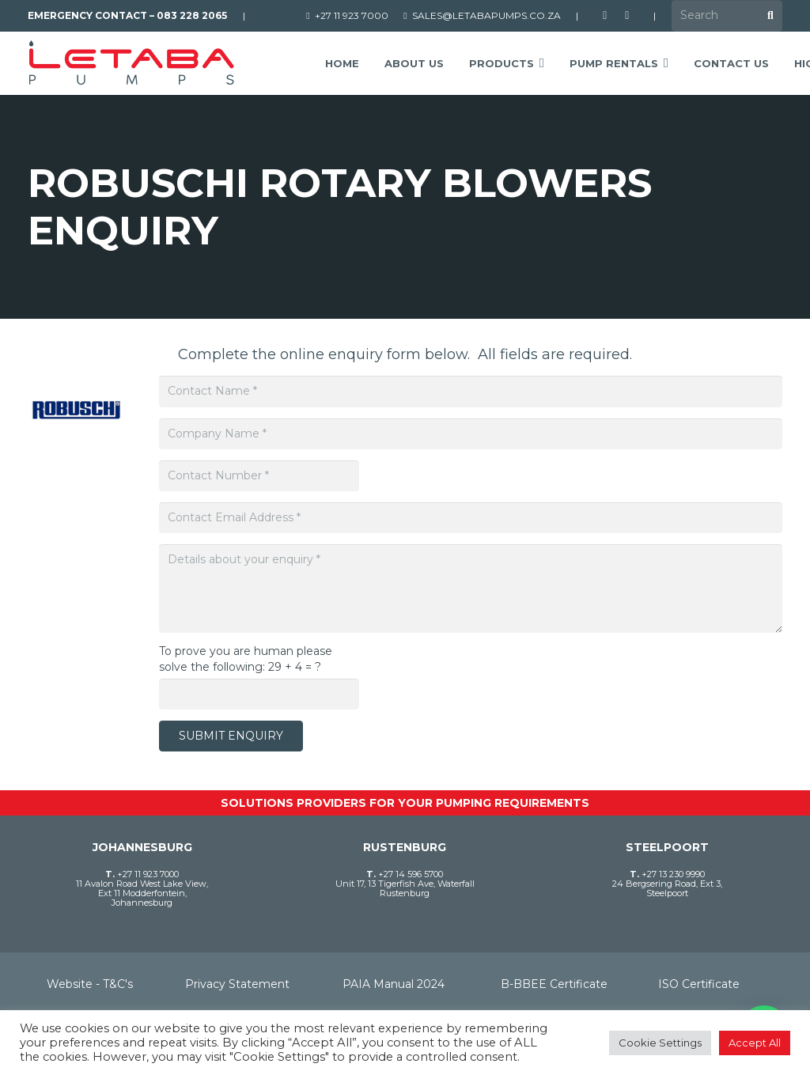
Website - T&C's (90, 984)
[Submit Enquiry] (231, 736)
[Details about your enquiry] (470, 588)
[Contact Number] (259, 475)
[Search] (727, 15)
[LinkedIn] (627, 16)
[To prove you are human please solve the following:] (259, 694)
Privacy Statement (237, 984)
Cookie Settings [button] (660, 1042)
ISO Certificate (699, 984)
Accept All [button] (755, 1042)
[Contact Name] (470, 391)
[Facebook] (605, 16)
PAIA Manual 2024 (394, 984)
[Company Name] (470, 433)
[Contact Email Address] (470, 517)
